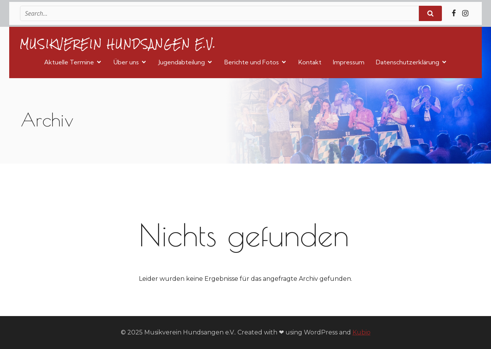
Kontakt (309, 62)
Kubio (362, 332)
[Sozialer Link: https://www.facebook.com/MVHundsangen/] (454, 13)
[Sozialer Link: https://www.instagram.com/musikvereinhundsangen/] (465, 13)
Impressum (348, 62)
